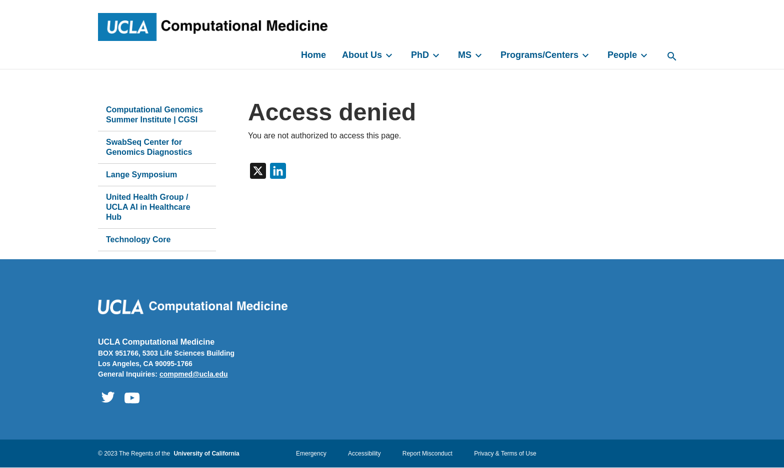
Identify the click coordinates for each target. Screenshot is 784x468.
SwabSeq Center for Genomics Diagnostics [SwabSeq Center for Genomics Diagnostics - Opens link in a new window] (149, 147)
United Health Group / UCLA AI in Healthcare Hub (148, 207)
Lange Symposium (141, 174)
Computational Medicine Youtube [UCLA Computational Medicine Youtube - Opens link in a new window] (132, 398)
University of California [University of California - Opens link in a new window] (206, 453)
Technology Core (138, 239)
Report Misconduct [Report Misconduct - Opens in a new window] (427, 453)
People (629, 55)
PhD (426, 55)
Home (313, 55)
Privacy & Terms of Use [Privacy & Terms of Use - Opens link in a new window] (505, 453)
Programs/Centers (546, 55)
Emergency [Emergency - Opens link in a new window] (311, 453)
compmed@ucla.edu (194, 374)
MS (471, 55)
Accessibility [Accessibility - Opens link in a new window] (364, 453)
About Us (368, 55)
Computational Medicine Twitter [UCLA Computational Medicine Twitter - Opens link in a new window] (108, 398)
